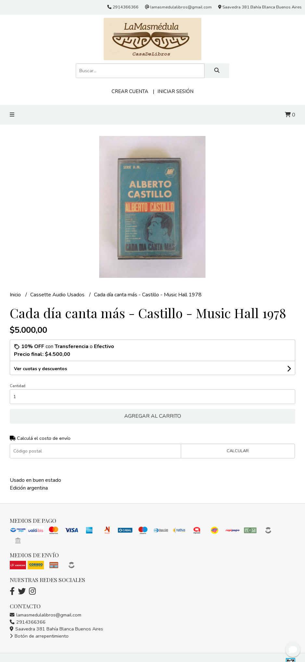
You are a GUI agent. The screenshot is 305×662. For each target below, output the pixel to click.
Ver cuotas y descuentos (40, 369)
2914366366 (28, 622)
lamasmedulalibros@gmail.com (45, 615)
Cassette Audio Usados (58, 294)
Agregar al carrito (152, 416)
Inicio (16, 294)
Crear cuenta (130, 91)
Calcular (238, 451)
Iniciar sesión (175, 91)
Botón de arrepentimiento (39, 636)
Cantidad (17, 386)
